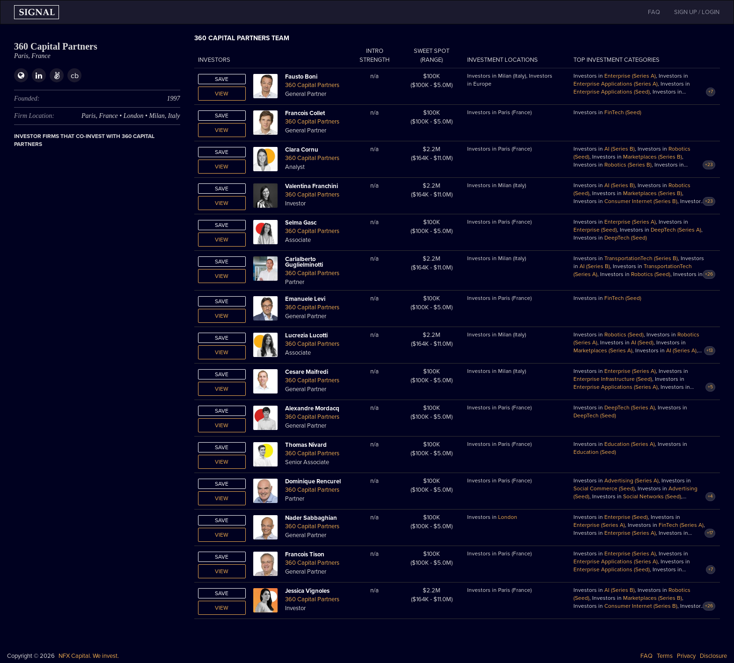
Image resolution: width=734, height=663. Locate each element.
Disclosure (713, 656)
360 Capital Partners (312, 85)
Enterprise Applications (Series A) (615, 83)
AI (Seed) (642, 342)
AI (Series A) (681, 350)
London (507, 517)
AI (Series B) (619, 149)
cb (75, 75)
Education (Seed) (594, 452)
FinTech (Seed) (622, 112)
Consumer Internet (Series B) (640, 201)
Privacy (686, 656)
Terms (665, 656)
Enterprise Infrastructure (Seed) (612, 379)
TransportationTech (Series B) (641, 258)
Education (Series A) (629, 444)
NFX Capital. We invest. (89, 656)
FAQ (646, 656)
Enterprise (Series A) (630, 76)
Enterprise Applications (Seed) (611, 91)
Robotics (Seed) (650, 274)
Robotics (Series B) (628, 164)
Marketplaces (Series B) (652, 156)
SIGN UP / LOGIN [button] (696, 12)
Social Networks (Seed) (652, 496)
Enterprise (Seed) (595, 229)
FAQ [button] (654, 12)
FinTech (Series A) (681, 525)
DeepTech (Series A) (676, 229)
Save (221, 79)
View (221, 93)
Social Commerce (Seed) (604, 488)
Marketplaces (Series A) (602, 350)
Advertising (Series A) (631, 480)
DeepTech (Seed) (625, 237)
